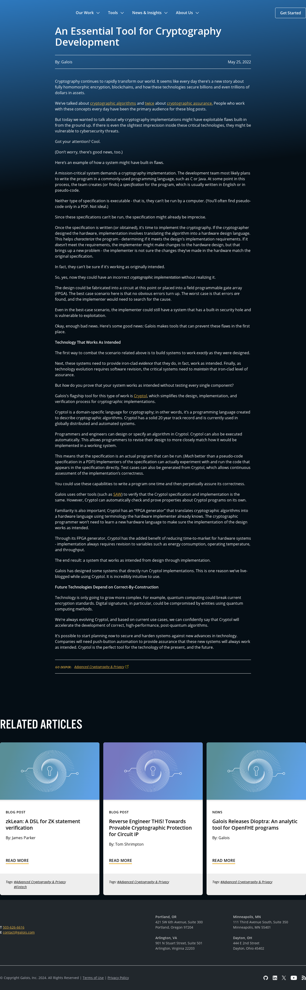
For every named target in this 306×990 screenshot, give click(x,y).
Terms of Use (93, 977)
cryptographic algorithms (113, 103)
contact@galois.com (19, 932)
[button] (88, 13)
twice (149, 103)
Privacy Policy (118, 977)
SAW (117, 494)
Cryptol (140, 395)
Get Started (290, 13)
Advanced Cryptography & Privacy (99, 666)
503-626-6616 (13, 927)
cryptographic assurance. (190, 103)
